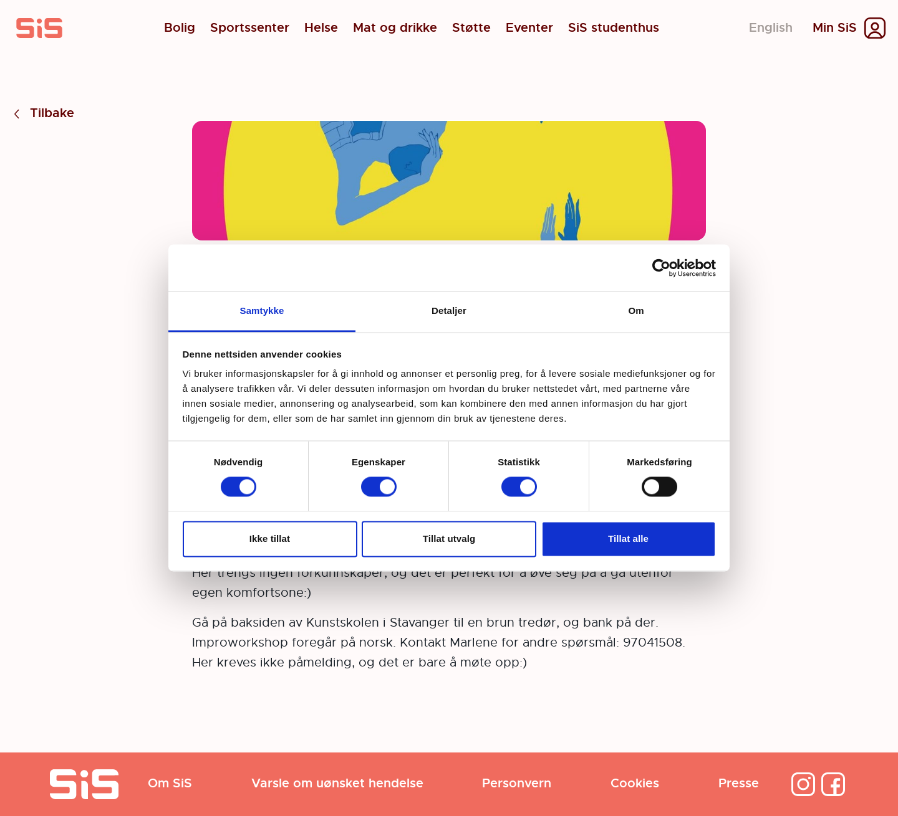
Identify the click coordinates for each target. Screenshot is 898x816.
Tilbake (42, 113)
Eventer (529, 28)
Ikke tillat (269, 538)
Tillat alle (628, 538)
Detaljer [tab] (449, 310)
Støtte (471, 28)
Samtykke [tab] (262, 310)
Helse (321, 28)
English (771, 28)
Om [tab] (636, 310)
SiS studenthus (613, 28)
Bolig (179, 28)
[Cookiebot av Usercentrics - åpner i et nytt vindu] (661, 268)
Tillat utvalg (449, 538)
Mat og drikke (395, 28)
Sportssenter (249, 28)
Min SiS (835, 28)
